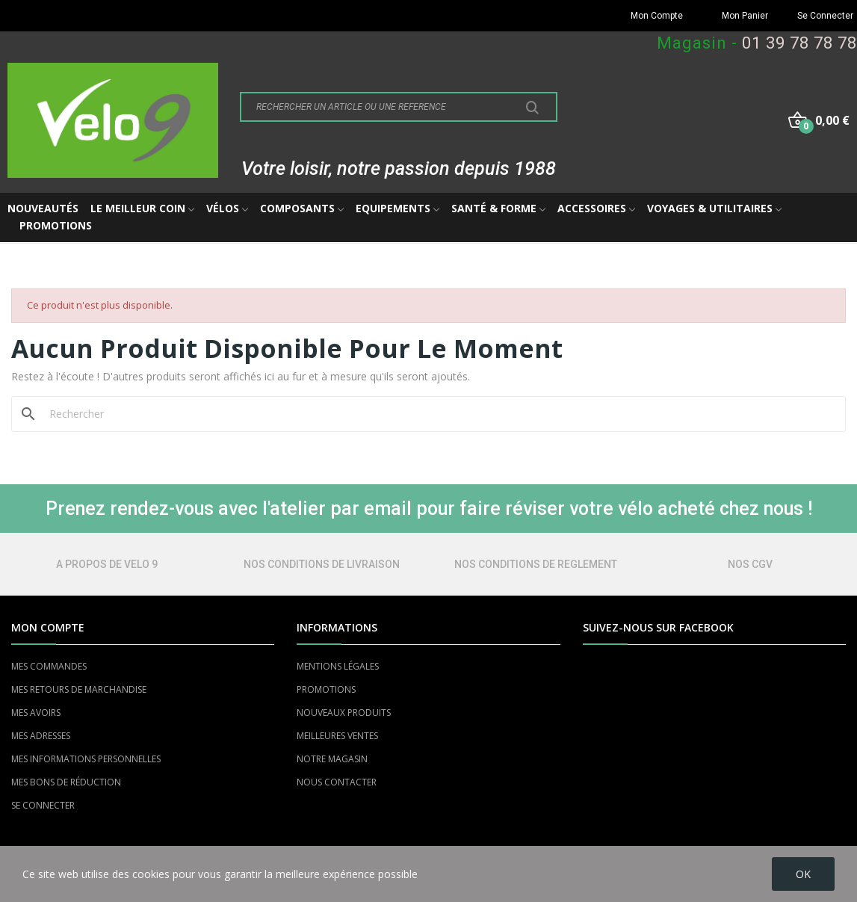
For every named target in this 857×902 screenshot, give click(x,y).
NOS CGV (750, 564)
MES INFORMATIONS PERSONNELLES (86, 759)
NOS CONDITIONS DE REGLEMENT (535, 564)
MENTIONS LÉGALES (338, 666)
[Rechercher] (437, 414)
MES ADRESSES (40, 735)
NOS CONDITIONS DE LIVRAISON (322, 564)
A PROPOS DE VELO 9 (107, 564)
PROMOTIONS (326, 689)
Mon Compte (657, 15)
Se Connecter (825, 15)
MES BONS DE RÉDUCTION (66, 782)
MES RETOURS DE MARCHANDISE (78, 689)
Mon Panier (745, 15)
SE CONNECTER (43, 805)
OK (803, 874)
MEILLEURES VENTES (337, 735)
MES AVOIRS (36, 712)
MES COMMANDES (49, 666)
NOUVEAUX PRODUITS (344, 712)
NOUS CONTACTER (337, 782)
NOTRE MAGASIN (332, 759)
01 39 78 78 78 (799, 43)
